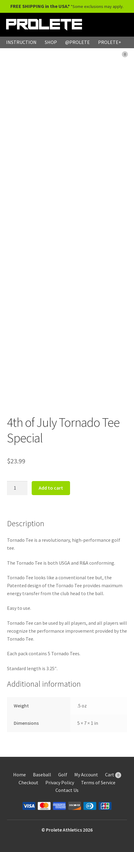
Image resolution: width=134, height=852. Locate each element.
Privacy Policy (59, 782)
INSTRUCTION (21, 42)
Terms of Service (98, 782)
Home (19, 774)
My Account (86, 774)
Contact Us (67, 790)
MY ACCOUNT (87, 54)
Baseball (42, 774)
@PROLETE (77, 42)
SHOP (51, 42)
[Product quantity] (17, 488)
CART (118, 54)
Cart (113, 774)
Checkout (28, 782)
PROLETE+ (109, 42)
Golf (62, 774)
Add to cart (51, 488)
